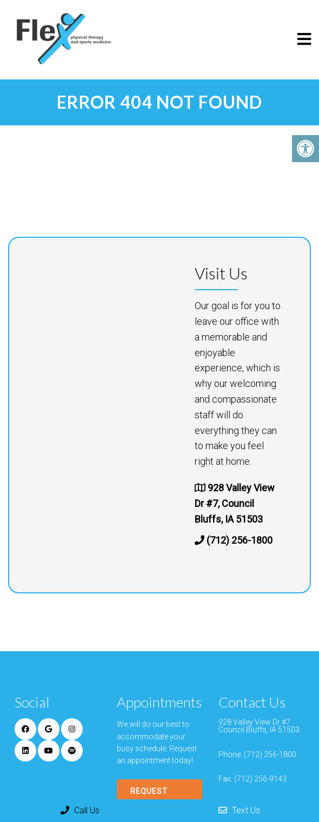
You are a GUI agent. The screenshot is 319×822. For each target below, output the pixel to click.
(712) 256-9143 (260, 779)
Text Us (239, 810)
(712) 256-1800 (240, 540)
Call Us (80, 810)
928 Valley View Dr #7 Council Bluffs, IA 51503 (259, 725)
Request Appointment (159, 797)
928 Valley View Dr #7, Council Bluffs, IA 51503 (235, 503)
